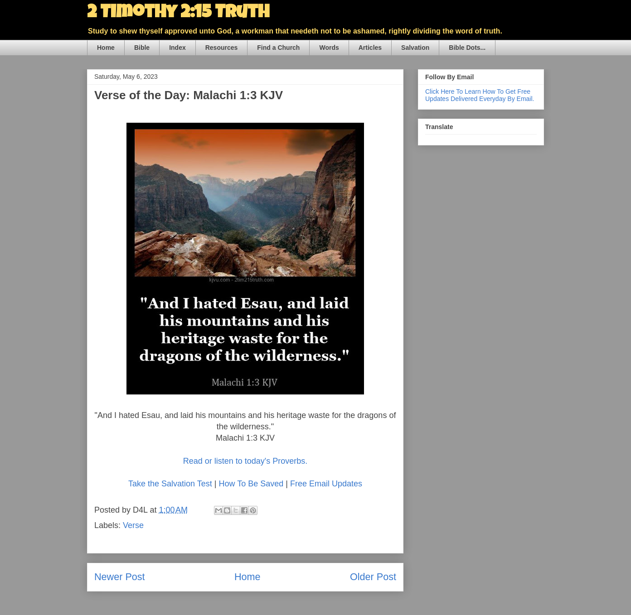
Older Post (373, 576)
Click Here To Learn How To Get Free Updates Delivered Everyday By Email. (479, 95)
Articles (370, 47)
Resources (221, 47)
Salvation (415, 47)
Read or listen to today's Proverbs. (245, 461)
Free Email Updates (326, 483)
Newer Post (119, 576)
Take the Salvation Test (170, 483)
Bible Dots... (467, 47)
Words (329, 47)
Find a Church (278, 47)
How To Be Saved (250, 483)
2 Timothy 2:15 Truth (178, 14)
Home (106, 47)
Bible (142, 47)
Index (177, 47)
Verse (133, 525)
